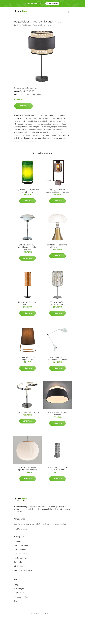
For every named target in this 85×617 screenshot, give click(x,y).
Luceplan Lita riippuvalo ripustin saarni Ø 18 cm (27, 468)
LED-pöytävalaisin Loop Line (27, 412)
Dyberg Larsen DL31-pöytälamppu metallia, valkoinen (27, 247)
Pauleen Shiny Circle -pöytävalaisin (27, 358)
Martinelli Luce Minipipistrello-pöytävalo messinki (57, 246)
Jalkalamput (19, 541)
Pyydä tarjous (52, 3)
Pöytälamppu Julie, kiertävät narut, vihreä (27, 191)
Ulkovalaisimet (19, 566)
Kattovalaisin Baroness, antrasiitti (57, 413)
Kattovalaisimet (20, 550)
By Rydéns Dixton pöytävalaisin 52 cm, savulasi (57, 191)
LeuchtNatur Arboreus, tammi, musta (27, 303)
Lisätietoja (23, 106)
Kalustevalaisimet (21, 546)
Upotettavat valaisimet (23, 570)
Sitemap (17, 601)
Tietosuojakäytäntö (21, 597)
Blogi (16, 585)
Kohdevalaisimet (20, 554)
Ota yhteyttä (19, 589)
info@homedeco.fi (21, 529)
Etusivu (17, 25)
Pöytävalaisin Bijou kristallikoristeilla (57, 303)
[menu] (69, 11)
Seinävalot (18, 562)
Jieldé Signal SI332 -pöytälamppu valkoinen (57, 358)
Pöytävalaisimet (30, 88)
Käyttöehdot (19, 593)
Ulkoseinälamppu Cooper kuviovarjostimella (57, 468)
